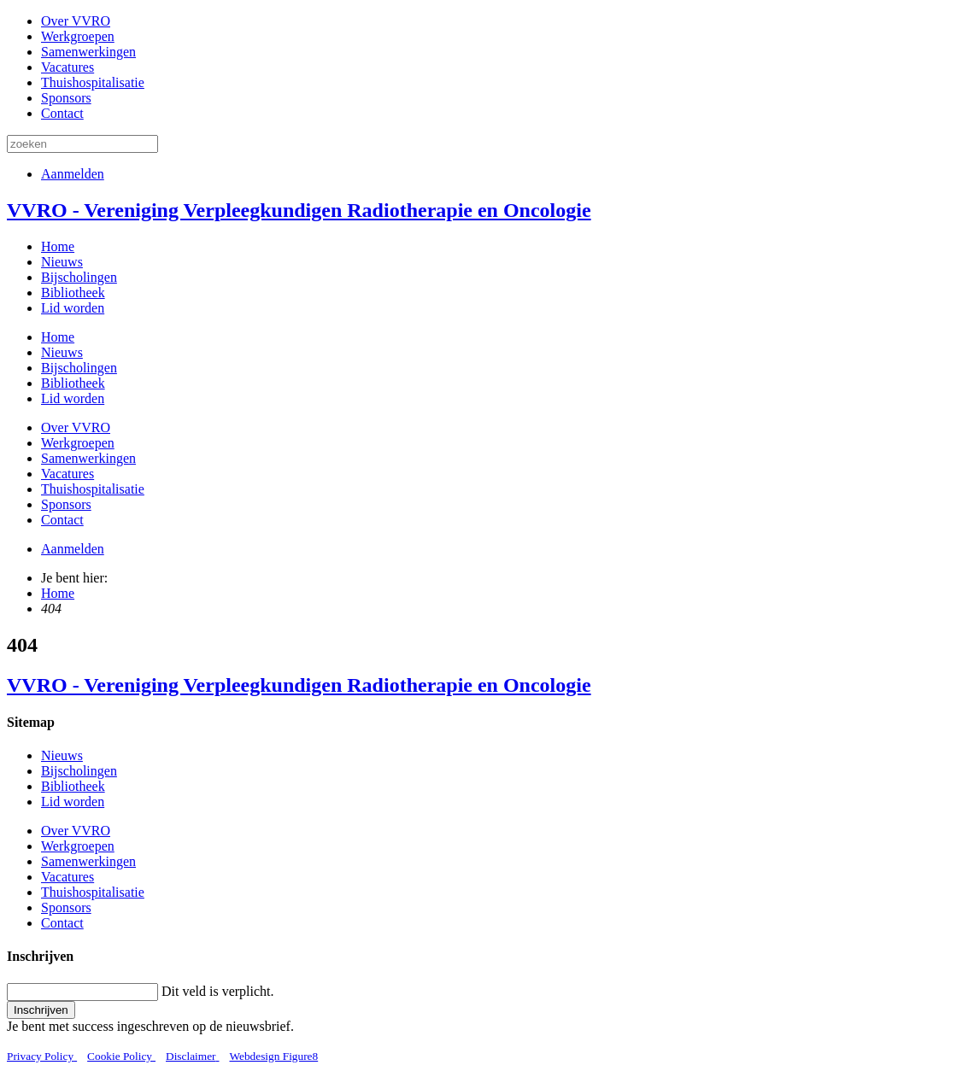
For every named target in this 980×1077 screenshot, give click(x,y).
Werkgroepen (77, 36)
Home (57, 246)
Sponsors (66, 98)
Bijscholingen (79, 277)
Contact (62, 113)
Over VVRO (75, 21)
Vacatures (67, 67)
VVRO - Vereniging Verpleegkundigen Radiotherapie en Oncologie (299, 210)
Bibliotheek (73, 292)
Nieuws (62, 262)
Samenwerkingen (88, 51)
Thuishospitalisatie (92, 82)
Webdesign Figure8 (274, 1056)
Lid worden (72, 308)
